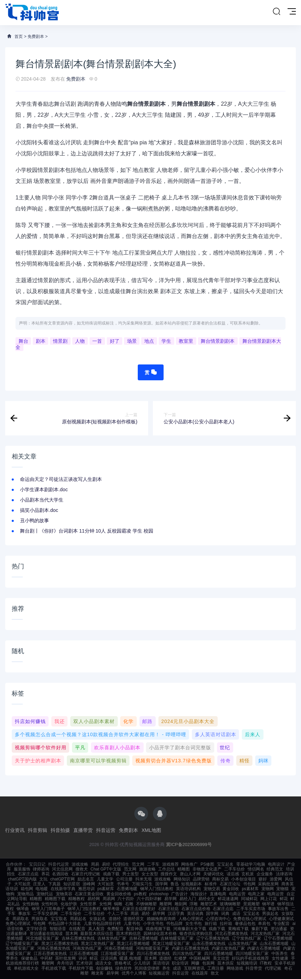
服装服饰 (22, 869)
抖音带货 (254, 968)
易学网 (170, 898)
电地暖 (41, 888)
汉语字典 (176, 913)
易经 (106, 864)
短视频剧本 (191, 884)
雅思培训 (86, 888)
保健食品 (29, 958)
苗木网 (71, 933)
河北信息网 (62, 869)
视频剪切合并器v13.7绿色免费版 (173, 760)
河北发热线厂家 (265, 933)
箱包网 (27, 888)
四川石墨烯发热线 (153, 953)
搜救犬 (81, 869)
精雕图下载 (55, 898)
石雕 (129, 903)
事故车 (24, 913)
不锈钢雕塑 (146, 903)
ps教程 (140, 894)
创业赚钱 (104, 968)
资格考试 (122, 963)
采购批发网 (268, 884)
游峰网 (89, 884)
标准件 (211, 884)
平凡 (80, 747)
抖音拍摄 (60, 830)
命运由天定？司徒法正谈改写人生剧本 (61, 479)
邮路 (147, 721)
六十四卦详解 (149, 898)
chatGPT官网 (62, 879)
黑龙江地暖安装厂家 (171, 943)
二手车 (153, 864)
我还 (59, 721)
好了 (115, 341)
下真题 (54, 884)
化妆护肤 (69, 903)
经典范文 (275, 869)
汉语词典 (109, 958)
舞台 (23, 341)
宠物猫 (282, 888)
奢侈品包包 (245, 923)
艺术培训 (84, 963)
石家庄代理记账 (85, 874)
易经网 (93, 898)
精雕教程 (76, 898)
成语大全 (103, 963)
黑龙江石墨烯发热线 (60, 943)
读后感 (233, 874)
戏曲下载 (111, 874)
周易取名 (20, 918)
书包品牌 (174, 923)
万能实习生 (142, 884)
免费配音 (115, 928)
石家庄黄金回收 (89, 894)
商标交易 (220, 879)
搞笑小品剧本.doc (39, 510)
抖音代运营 (58, 864)
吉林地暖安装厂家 (177, 938)
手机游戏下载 (53, 968)
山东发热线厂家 (242, 943)
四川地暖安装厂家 (252, 953)
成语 (236, 913)
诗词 (83, 958)
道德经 (114, 918)
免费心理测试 (18, 923)
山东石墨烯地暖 (274, 943)
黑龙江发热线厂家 (97, 943)
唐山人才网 (190, 874)
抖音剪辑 (37, 830)
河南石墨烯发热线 (53, 948)
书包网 (249, 884)
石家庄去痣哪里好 (138, 908)
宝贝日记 (37, 864)
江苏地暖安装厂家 (117, 953)
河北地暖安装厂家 (42, 938)
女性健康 (280, 958)
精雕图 (183, 869)
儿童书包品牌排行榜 (102, 923)
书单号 (123, 884)
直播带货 (83, 830)
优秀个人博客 (134, 973)
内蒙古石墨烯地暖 (263, 948)
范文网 (138, 864)
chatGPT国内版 (22, 879)
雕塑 (84, 973)
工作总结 (166, 869)
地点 (149, 341)
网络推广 (189, 864)
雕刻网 (181, 903)
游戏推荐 (170, 864)
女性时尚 (49, 903)
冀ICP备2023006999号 (189, 844)
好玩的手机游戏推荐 (250, 958)
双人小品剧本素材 (94, 721)
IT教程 (266, 963)
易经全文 (206, 898)
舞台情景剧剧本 (218, 341)
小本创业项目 (243, 879)
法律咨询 (284, 874)
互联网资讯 (194, 968)
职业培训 (180, 963)
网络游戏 (235, 968)
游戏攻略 (80, 864)
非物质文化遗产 (207, 869)
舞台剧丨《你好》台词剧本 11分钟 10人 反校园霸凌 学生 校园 (86, 531)
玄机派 (247, 874)
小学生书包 (153, 923)
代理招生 (121, 864)
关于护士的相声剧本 (38, 760)
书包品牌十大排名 (64, 923)
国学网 (161, 884)
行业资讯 (14, 830)
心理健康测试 (281, 918)
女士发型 (150, 874)
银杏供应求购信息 (195, 933)
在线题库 (199, 973)
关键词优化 (213, 874)
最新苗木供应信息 (96, 933)
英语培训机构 (188, 888)
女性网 (105, 903)
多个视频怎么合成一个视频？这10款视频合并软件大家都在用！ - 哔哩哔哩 (100, 734)
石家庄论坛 (230, 884)
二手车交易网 (45, 913)
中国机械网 (199, 958)
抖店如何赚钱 (30, 721)
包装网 (208, 963)
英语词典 (195, 913)
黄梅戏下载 (238, 928)
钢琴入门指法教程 (156, 888)
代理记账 (273, 968)
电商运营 (237, 894)
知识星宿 (71, 884)
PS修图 (207, 864)
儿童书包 (132, 923)
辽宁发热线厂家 (246, 938)
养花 (45, 874)
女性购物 (30, 903)
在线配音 (77, 928)
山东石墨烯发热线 (209, 943)
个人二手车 (117, 913)
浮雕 (193, 903)
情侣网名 (256, 869)
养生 (166, 968)
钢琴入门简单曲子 (48, 908)
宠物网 (267, 888)
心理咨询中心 (218, 918)
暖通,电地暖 (130, 958)
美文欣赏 (221, 958)
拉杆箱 (226, 923)
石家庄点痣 (28, 874)
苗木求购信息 (128, 933)
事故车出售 (278, 908)
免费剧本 (36, 36)
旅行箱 (211, 923)
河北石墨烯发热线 (231, 933)
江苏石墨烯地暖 (84, 953)
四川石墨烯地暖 (218, 953)
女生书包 (193, 923)
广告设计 (179, 894)
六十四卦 (125, 898)
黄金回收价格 (118, 894)
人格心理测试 (190, 918)
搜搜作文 (168, 874)
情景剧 (60, 341)
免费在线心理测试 (249, 918)
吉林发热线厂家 (111, 938)
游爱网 (276, 879)
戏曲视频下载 (158, 928)
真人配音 (96, 928)
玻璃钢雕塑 (230, 903)
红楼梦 (180, 958)
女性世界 (88, 903)
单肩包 (264, 923)
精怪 (244, 760)
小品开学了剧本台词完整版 (180, 747)
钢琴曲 (23, 908)
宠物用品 (25, 894)
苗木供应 (225, 963)
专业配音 (281, 923)
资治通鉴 (279, 928)
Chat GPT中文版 (106, 869)
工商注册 (215, 968)
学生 (166, 341)
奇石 (288, 968)
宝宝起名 (225, 864)
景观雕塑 (251, 903)
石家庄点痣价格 (195, 908)
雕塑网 (165, 903)
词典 (225, 913)
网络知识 (182, 879)
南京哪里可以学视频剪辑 (98, 760)
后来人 (252, 734)
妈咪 (263, 760)
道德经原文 (133, 918)
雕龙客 (97, 973)
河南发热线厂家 (87, 948)
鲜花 (284, 898)
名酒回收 (60, 874)
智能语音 (58, 928)
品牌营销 (201, 879)
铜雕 (118, 903)
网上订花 (268, 898)
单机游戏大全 (26, 968)
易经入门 (187, 898)
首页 (18, 36)
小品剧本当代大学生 (41, 500)
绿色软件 (123, 968)
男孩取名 (39, 918)
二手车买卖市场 (250, 908)
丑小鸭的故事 (34, 520)
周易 (95, 864)
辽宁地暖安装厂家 (22, 943)
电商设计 (276, 864)
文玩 (43, 879)
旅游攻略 (147, 869)
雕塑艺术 (208, 903)
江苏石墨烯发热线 (50, 953)
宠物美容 (64, 894)
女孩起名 (97, 918)
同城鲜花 (249, 898)
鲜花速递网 (228, 898)
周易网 (109, 898)
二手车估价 (234, 869)
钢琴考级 (111, 908)
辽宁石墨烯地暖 (278, 938)
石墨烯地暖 (127, 888)
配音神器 (134, 928)
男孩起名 (270, 913)
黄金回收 (230, 888)
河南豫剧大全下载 (189, 928)
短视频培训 (247, 963)
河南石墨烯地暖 (118, 948)
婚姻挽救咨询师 (161, 918)
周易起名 (78, 918)
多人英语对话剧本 (215, 734)
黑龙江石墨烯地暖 (133, 943)
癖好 (263, 879)
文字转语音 (36, 928)
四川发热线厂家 (187, 953)
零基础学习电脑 (250, 864)
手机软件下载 (81, 968)
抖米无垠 (143, 879)
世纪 (225, 747)
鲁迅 (174, 884)
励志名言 (85, 879)
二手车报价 (71, 913)
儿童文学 (105, 879)
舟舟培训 (65, 963)
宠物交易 (212, 888)
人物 (80, 341)
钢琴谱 (268, 903)
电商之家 (256, 894)
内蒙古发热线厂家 (228, 948)
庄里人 (39, 884)
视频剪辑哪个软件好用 (40, 747)
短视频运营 (159, 973)
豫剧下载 (259, 928)
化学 (128, 721)
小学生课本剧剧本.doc (44, 489)
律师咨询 (41, 869)
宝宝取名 (59, 918)
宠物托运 (45, 894)
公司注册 (124, 879)
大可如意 (22, 884)
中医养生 (279, 953)
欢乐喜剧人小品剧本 (117, 747)
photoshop (158, 894)
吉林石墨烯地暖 (143, 938)
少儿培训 (142, 963)
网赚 (195, 963)
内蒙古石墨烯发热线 (190, 948)
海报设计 (198, 894)
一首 (97, 341)
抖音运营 (105, 830)
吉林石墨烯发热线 (78, 938)
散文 (215, 973)
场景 (132, 341)
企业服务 (265, 874)
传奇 (225, 760)
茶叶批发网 (65, 958)
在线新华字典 (63, 888)
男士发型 (130, 874)
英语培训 (161, 963)
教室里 (186, 341)
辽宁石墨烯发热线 (212, 938)
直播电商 (218, 894)
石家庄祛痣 (168, 908)
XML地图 (151, 830)
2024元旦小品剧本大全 (188, 721)
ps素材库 (105, 888)
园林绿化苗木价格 (160, 933)
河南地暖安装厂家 (152, 948)
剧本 (40, 341)
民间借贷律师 (147, 968)
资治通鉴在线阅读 (46, 933)
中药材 (46, 958)
